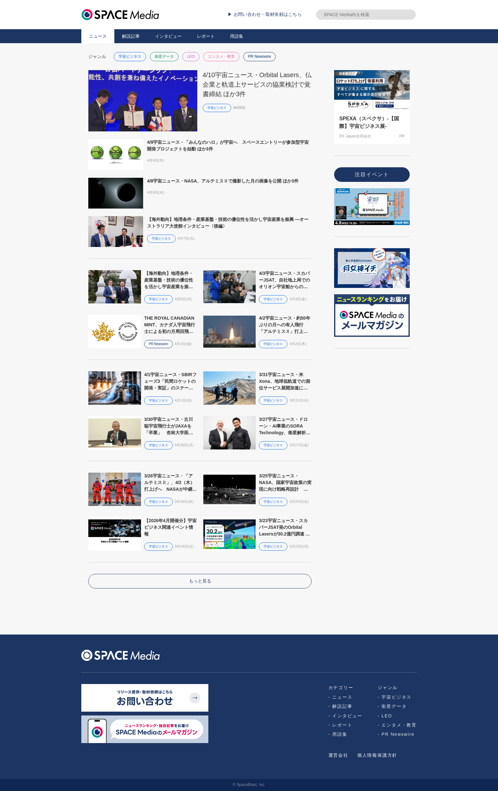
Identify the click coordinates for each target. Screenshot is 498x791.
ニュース (98, 36)
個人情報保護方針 (377, 755)
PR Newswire (259, 56)
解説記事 (131, 36)
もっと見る (200, 580)
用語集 (236, 36)
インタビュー (168, 36)
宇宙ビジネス (129, 56)
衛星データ (164, 56)
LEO (191, 56)
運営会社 (338, 755)
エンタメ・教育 (221, 56)
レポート (206, 36)
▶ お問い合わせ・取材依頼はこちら (265, 14)
